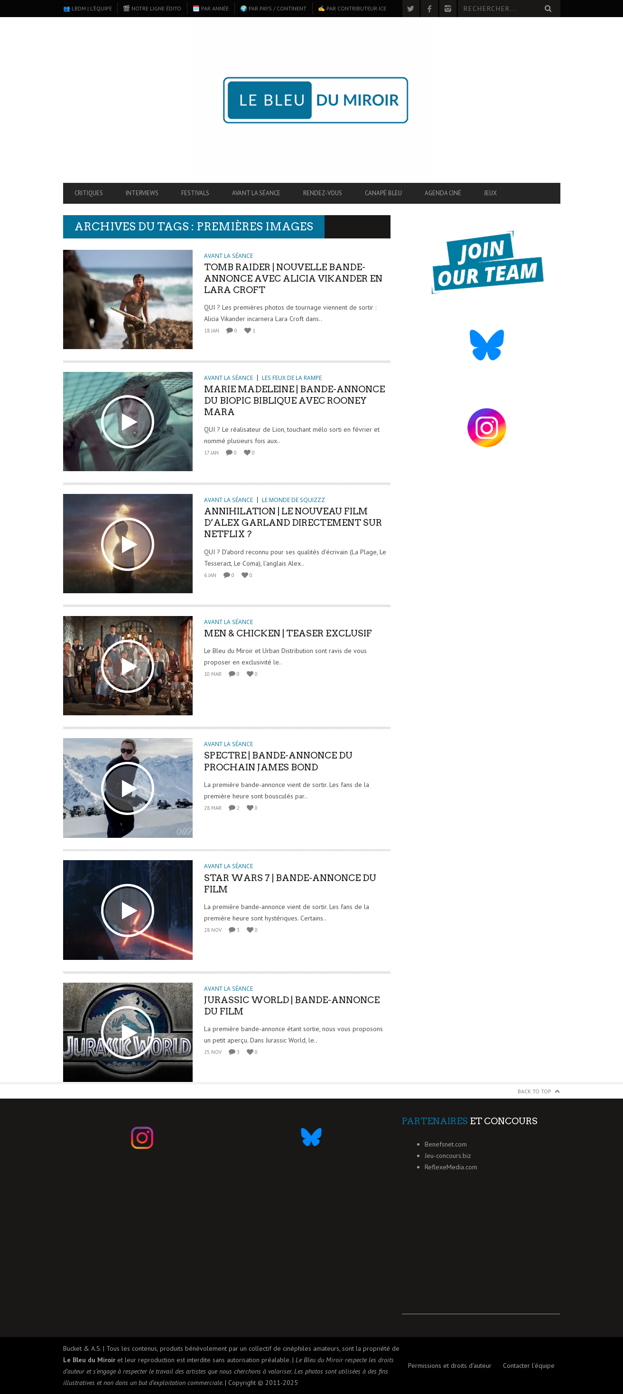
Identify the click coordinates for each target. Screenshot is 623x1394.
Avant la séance (256, 193)
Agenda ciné (443, 193)
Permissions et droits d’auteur (450, 1365)
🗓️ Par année (211, 8)
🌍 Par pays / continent (273, 8)
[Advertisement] (481, 1254)
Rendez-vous (322, 193)
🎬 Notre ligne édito (152, 8)
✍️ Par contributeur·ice (352, 8)
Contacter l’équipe (529, 1365)
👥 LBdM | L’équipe (87, 8)
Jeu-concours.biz (448, 1155)
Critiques (88, 193)
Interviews (142, 193)
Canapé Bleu (383, 193)
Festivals (195, 193)
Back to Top (534, 1091)
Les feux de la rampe (292, 378)
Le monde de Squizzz (293, 500)
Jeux (490, 193)
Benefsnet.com (446, 1144)
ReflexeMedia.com (451, 1167)
